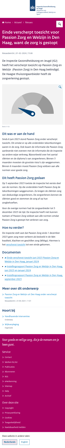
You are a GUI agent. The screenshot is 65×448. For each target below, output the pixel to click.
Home (6, 22)
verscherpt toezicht (15, 244)
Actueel (18, 22)
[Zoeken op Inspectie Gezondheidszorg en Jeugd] (59, 24)
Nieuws (29, 22)
